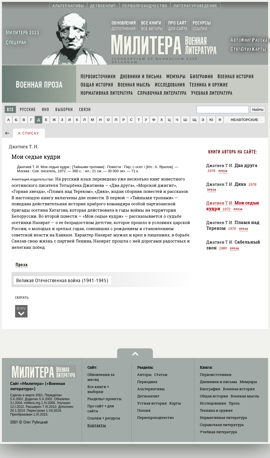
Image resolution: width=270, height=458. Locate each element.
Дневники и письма (218, 381)
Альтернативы (151, 388)
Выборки (64, 109)
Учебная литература (218, 431)
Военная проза (39, 85)
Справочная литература (222, 424)
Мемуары (248, 381)
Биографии (210, 388)
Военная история (239, 388)
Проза (22, 264)
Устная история (152, 403)
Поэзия (143, 410)
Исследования (213, 403)
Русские (28, 109)
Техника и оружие (216, 410)
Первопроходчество (155, 417)
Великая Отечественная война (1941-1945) (62, 280)
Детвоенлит (148, 396)
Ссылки (103, 418)
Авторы (144, 374)
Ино (45, 109)
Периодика (147, 381)
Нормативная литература (223, 417)
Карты (175, 403)
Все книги (98, 389)
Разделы (104, 398)
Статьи (160, 374)
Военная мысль (245, 396)
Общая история (214, 396)
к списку (28, 133)
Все (10, 109)
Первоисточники (216, 374)
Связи (85, 109)
